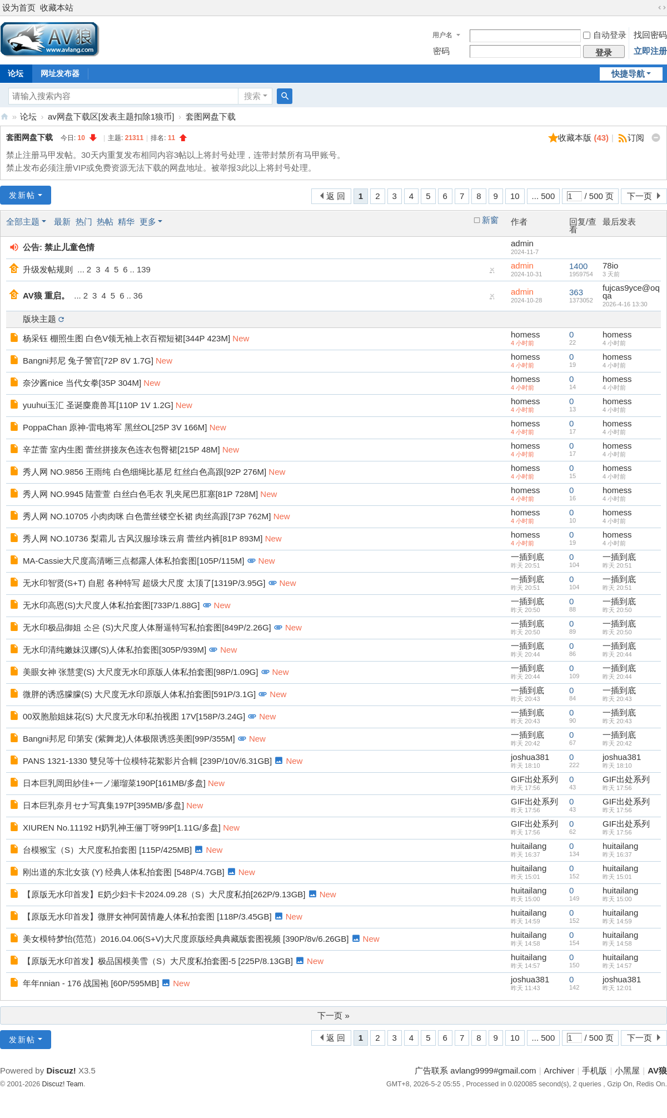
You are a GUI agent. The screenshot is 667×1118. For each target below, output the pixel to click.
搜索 (252, 96)
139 (144, 269)
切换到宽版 (662, 8)
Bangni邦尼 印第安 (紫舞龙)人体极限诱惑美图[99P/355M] (129, 738)
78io (610, 265)
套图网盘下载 (211, 116)
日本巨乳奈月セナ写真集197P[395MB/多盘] (103, 805)
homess (525, 334)
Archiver (559, 1070)
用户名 (442, 35)
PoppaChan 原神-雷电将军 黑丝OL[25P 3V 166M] (115, 427)
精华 (126, 221)
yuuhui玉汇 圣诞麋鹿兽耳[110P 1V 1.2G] (98, 405)
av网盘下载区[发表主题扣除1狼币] (111, 116)
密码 (441, 51)
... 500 (543, 196)
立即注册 (650, 51)
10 (515, 196)
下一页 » (333, 1015)
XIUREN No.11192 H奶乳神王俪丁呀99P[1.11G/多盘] (122, 827)
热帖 (105, 221)
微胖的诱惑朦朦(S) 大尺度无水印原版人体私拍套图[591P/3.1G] (139, 694)
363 (576, 292)
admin (522, 243)
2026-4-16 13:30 (625, 304)
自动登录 (604, 34)
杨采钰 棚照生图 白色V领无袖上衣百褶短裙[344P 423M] (126, 338)
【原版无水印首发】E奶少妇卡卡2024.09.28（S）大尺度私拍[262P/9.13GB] (164, 894)
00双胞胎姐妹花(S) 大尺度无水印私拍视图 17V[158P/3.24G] (134, 716)
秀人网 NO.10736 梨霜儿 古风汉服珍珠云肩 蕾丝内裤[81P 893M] (143, 538)
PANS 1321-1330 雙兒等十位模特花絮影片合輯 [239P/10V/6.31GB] (147, 761)
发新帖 (22, 195)
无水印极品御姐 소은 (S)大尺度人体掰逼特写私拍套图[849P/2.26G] (147, 627)
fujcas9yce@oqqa (631, 291)
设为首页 (19, 7)
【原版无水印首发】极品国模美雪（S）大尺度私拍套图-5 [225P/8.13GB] (158, 961)
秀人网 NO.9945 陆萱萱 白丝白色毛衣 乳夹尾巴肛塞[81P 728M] (140, 494)
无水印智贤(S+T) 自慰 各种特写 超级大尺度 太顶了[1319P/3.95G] (144, 583)
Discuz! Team (62, 1084)
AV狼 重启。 (46, 295)
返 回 (335, 196)
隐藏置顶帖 (492, 272)
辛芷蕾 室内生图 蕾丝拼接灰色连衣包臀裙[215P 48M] (121, 449)
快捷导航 (628, 73)
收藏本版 (583, 137)
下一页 (639, 196)
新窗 (490, 220)
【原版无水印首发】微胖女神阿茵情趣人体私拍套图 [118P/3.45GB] (147, 916)
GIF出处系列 (534, 779)
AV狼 (4, 116)
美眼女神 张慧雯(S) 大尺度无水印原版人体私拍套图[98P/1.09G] (140, 672)
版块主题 (39, 319)
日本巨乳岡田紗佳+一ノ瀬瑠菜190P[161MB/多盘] (114, 783)
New (240, 338)
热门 (84, 221)
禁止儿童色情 (69, 247)
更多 (148, 221)
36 (138, 295)
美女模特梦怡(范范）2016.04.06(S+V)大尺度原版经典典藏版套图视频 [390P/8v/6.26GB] (186, 938)
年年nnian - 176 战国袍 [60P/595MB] (91, 983)
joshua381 (530, 757)
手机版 (594, 1070)
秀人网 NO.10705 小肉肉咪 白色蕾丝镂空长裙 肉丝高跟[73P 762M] (147, 516)
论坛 (28, 116)
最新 (62, 221)
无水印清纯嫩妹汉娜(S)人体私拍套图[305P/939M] (114, 649)
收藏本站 (56, 7)
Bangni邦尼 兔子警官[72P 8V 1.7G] (88, 360)
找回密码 (650, 34)
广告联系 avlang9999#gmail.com (475, 1070)
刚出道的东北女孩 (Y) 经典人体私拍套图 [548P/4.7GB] (124, 872)
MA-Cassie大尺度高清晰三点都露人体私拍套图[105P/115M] (133, 560)
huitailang (528, 846)
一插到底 (527, 557)
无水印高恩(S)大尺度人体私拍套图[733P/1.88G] (111, 605)
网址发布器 (60, 73)
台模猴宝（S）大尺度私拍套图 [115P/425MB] (107, 849)
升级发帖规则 (48, 269)
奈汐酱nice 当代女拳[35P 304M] (82, 382)
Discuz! (61, 1070)
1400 (578, 266)
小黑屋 (627, 1070)
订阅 (636, 137)
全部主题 (22, 221)
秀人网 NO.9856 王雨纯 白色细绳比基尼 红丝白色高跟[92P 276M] (144, 471)
